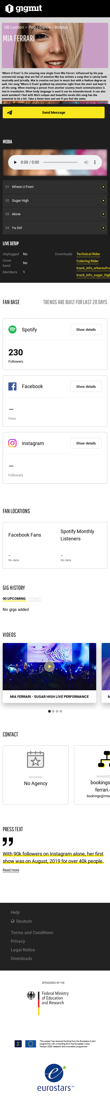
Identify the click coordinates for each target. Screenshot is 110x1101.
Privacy (18, 941)
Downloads (21, 958)
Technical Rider (88, 254)
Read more (11, 870)
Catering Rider (87, 261)
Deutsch (24, 921)
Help (15, 912)
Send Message (53, 112)
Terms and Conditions (32, 932)
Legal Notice (23, 949)
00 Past (34, 599)
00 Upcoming (14, 599)
